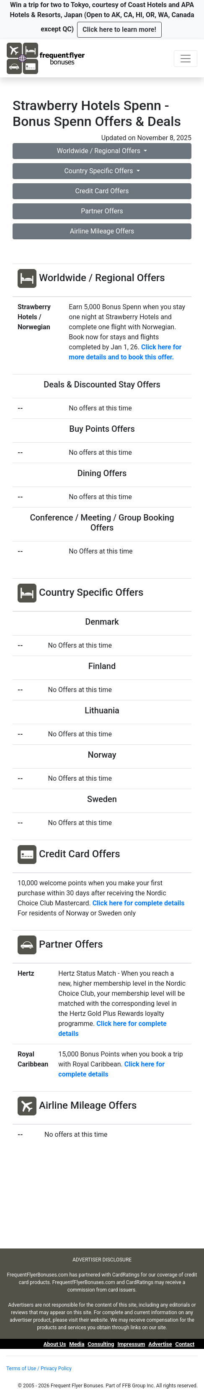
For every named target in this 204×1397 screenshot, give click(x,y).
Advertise (160, 1344)
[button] (119, 30)
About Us (55, 1344)
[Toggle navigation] (185, 58)
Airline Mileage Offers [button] (102, 231)
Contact (184, 1344)
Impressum (131, 1344)
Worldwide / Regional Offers (99, 151)
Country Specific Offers (99, 171)
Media (76, 1344)
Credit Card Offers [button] (102, 191)
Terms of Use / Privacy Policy (39, 1368)
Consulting (101, 1344)
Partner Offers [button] (102, 211)
